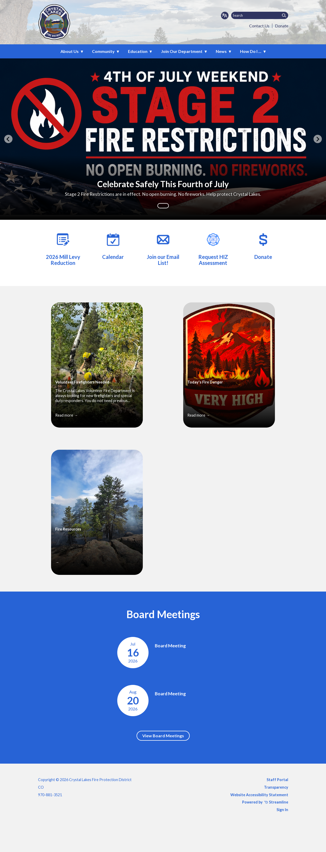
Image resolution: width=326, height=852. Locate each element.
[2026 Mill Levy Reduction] (63, 248)
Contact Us (259, 25)
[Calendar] (113, 245)
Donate (281, 25)
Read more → (66, 415)
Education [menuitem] (137, 51)
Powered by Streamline (265, 802)
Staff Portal (277, 779)
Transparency (276, 787)
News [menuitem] (221, 51)
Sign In (282, 809)
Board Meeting (170, 645)
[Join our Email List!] (163, 248)
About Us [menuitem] (69, 51)
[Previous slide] (8, 139)
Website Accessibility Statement (259, 795)
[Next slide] (317, 139)
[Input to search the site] (259, 15)
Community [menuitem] (103, 51)
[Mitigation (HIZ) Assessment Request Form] (213, 248)
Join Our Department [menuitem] (181, 51)
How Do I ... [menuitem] (250, 51)
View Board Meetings (163, 735)
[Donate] (263, 245)
